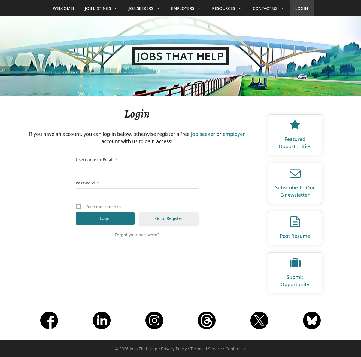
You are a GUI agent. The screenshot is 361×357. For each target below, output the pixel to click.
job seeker (203, 134)
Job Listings (104, 8)
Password (87, 183)
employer (234, 134)
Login (301, 8)
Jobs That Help (180, 56)
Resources (229, 8)
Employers (189, 8)
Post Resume (295, 236)
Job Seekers (147, 8)
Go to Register (168, 218)
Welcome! (63, 8)
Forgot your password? (137, 234)
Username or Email (97, 159)
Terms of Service (206, 348)
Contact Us (271, 8)
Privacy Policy (174, 348)
